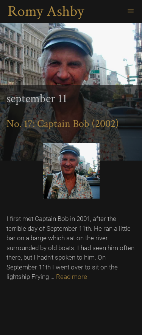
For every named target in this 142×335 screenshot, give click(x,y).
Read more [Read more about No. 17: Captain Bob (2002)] (71, 276)
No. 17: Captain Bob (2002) (62, 124)
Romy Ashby (46, 11)
